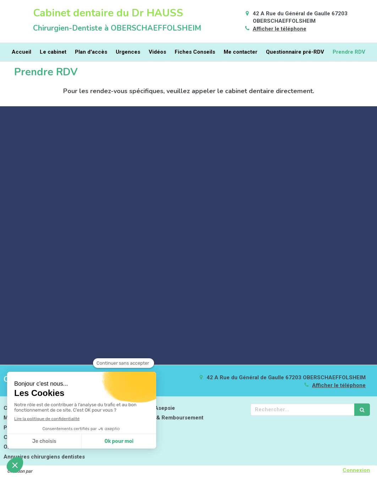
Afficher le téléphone (279, 29)
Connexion (356, 470)
